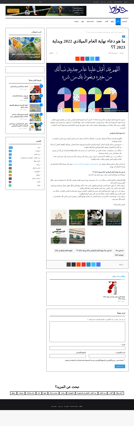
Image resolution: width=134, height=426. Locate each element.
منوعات (76, 21)
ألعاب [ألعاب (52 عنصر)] (108, 393)
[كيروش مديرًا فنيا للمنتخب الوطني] (35, 99)
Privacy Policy (118, 2)
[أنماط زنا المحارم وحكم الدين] (35, 89)
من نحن (103, 2)
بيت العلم (37, 154)
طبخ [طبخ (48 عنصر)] (19, 393)
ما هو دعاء (119, 250)
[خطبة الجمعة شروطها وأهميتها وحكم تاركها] (35, 108)
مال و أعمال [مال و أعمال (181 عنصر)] (77, 398)
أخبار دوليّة (37, 161)
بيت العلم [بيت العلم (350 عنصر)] (97, 393)
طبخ (82, 21)
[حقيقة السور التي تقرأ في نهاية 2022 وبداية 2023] (113, 288)
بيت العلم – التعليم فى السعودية (30, 158)
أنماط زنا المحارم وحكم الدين (19, 86)
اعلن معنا (96, 2)
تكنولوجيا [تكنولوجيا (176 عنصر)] (53, 393)
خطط (125, 2)
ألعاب (106, 21)
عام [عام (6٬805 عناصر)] (11, 393)
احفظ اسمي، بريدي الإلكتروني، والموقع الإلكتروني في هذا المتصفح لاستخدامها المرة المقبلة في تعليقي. (94, 360)
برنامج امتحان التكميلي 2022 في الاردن (86, 164)
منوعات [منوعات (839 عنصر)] (64, 398)
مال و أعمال (36, 168)
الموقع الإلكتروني (81, 352)
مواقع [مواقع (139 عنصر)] (54, 398)
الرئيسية (124, 21)
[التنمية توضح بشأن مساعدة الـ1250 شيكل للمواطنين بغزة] (35, 117)
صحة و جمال (90, 21)
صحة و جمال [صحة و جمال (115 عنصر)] (30, 393)
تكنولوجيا (99, 21)
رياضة (38, 164)
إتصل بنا (109, 2)
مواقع (112, 21)
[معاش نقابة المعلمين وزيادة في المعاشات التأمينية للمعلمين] (35, 127)
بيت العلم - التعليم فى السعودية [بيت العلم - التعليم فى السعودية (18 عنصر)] (75, 393)
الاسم (123, 344)
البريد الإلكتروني (120, 352)
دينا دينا (122, 53)
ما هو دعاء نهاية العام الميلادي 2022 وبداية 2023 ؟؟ (93, 250)
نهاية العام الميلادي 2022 (63, 250)
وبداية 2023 (119, 255)
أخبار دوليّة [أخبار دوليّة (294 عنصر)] (119, 393)
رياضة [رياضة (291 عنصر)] (43, 393)
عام (118, 21)
